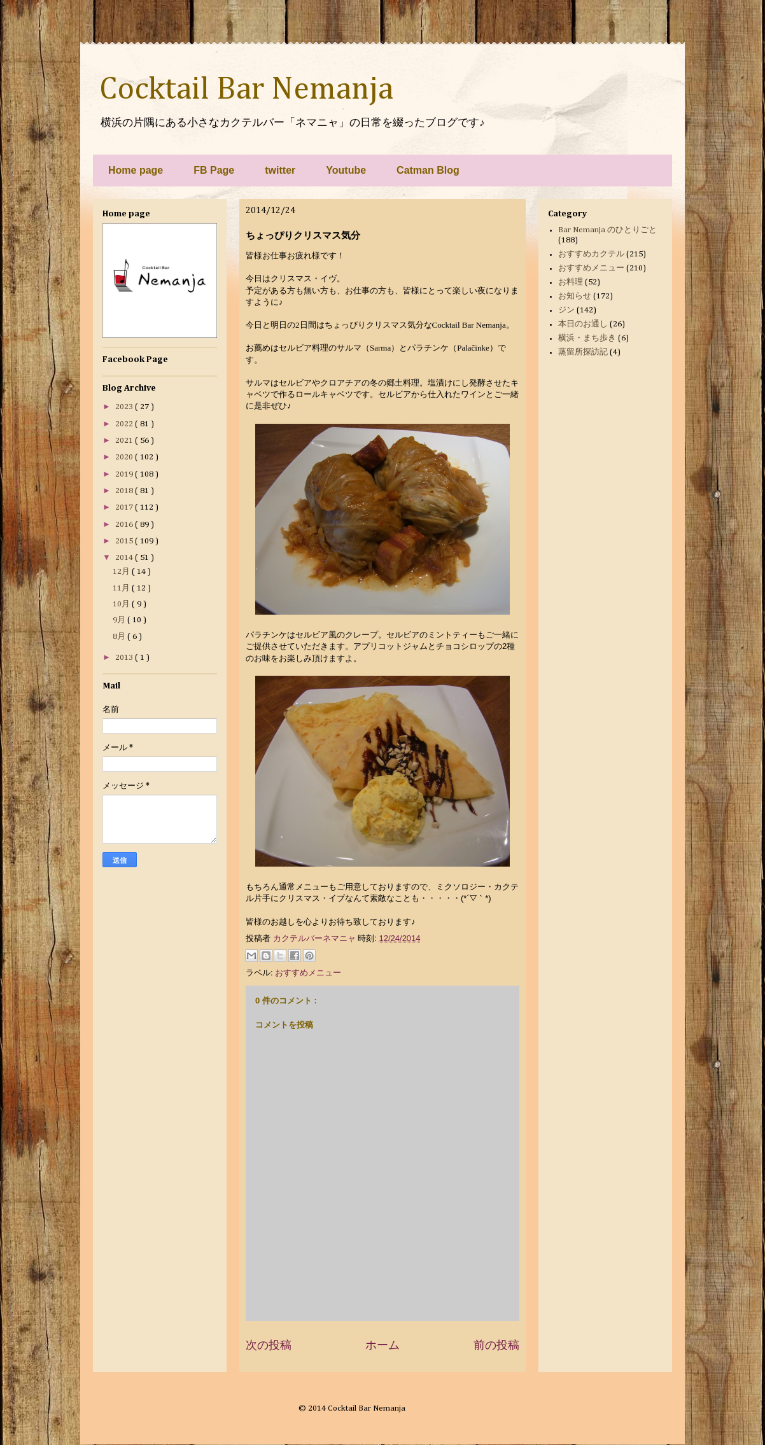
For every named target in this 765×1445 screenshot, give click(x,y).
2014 (125, 558)
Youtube (346, 170)
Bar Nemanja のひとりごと (607, 230)
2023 (125, 407)
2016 (125, 524)
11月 (122, 588)
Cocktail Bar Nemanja (246, 90)
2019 (125, 474)
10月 (122, 604)
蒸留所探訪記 (583, 352)
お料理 (570, 282)
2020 (125, 457)
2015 (125, 541)
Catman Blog (428, 170)
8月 (120, 636)
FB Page (213, 170)
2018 (125, 491)
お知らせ (574, 296)
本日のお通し (583, 324)
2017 (125, 507)
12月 (122, 572)
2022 (125, 424)
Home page (135, 170)
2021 (125, 440)
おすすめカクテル (591, 254)
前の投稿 (496, 1345)
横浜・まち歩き (587, 338)
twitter (280, 170)
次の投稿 (268, 1345)
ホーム (382, 1345)
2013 (125, 657)
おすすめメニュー (308, 972)
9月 (120, 620)
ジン (566, 310)
